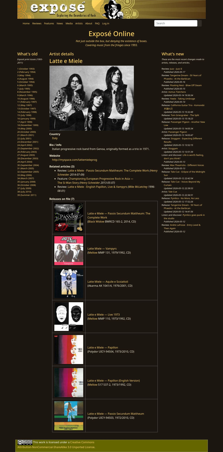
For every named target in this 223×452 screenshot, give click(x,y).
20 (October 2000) (26, 131)
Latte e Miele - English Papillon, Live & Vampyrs (97, 187)
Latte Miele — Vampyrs (101, 248)
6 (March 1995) (25, 85)
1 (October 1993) (26, 68)
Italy (55, 138)
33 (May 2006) (24, 175)
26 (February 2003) (27, 151)
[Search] (175, 23)
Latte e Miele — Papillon (102, 347)
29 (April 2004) (24, 161)
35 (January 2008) (26, 181)
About (88, 23)
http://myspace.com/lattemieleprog (74, 160)
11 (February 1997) (27, 101)
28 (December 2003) (27, 158)
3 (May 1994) (24, 75)
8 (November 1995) (27, 91)
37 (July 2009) (24, 188)
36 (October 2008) (26, 185)
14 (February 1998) (27, 111)
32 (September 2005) (28, 171)
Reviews (36, 23)
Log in (105, 23)
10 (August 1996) (26, 98)
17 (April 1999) (24, 121)
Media (69, 23)
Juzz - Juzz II (176, 68)
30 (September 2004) (28, 165)
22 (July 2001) (24, 138)
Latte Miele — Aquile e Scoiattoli (107, 281)
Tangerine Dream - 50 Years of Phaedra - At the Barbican (182, 77)
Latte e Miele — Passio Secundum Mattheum (115, 414)
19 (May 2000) (24, 128)
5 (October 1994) (26, 81)
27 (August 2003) (26, 155)
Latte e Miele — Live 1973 (103, 314)
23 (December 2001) (27, 141)
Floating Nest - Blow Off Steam (186, 85)
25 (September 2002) (28, 148)
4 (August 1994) (25, 78)
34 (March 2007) (25, 178)
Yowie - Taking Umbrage (182, 98)
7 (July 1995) (23, 88)
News (60, 23)
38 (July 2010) (24, 191)
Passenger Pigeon (177, 131)
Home (26, 23)
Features (49, 23)
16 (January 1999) (26, 118)
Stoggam (173, 148)
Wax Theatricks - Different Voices (187, 165)
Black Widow (96, 221)
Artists (79, 23)
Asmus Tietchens (177, 91)
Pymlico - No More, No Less (185, 198)
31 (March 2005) (25, 168)
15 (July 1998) (24, 115)
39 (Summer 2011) (26, 195)
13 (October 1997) (26, 108)
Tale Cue (172, 191)
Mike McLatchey (138, 187)
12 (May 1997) (24, 105)
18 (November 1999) (27, 125)
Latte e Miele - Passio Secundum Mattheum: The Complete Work (108, 170)
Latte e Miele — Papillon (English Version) (113, 380)
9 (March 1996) (25, 95)
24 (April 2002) (24, 145)
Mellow (92, 252)
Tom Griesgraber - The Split (185, 115)
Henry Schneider (90, 183)
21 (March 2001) (25, 135)
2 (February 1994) (26, 71)
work (42, 442)
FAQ (97, 23)
